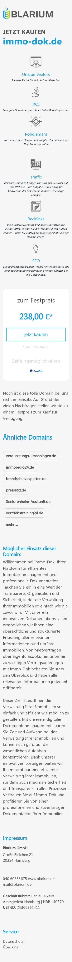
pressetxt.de (16, 489)
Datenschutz (13, 941)
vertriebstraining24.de (24, 512)
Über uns (10, 946)
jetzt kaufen (36, 334)
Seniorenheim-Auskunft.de (28, 501)
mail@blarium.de (17, 884)
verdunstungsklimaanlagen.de (31, 455)
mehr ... (12, 524)
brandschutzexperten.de (26, 478)
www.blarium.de (41, 878)
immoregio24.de (20, 467)
